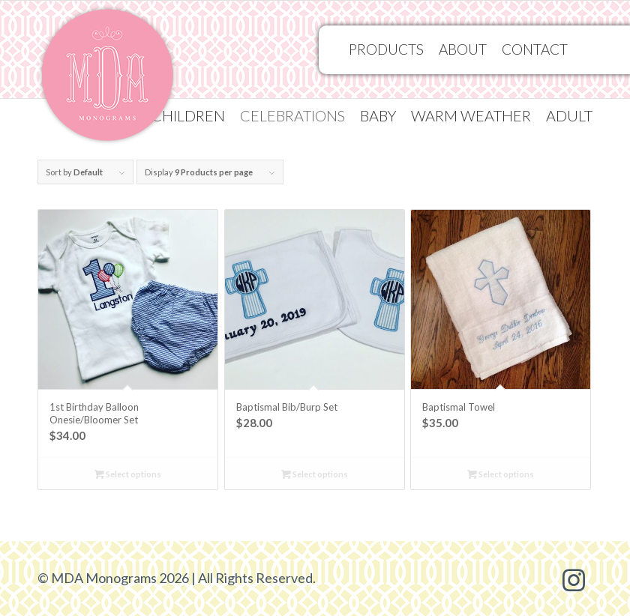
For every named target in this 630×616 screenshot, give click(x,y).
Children (188, 115)
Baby (378, 115)
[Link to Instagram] (573, 578)
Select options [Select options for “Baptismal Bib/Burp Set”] (314, 474)
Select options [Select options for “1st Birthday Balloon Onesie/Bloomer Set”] (127, 474)
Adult (569, 115)
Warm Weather (471, 115)
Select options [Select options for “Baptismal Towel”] (500, 474)
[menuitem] (188, 115)
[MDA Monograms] (108, 79)
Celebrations (292, 115)
